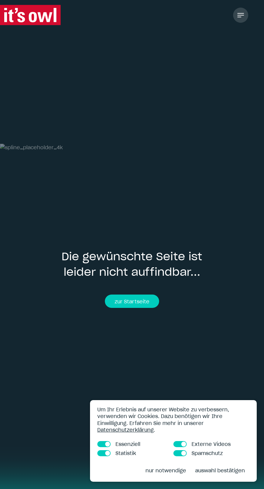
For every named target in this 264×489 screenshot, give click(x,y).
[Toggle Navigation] (240, 15)
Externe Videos (202, 444)
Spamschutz (198, 453)
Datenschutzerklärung (125, 430)
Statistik (116, 453)
